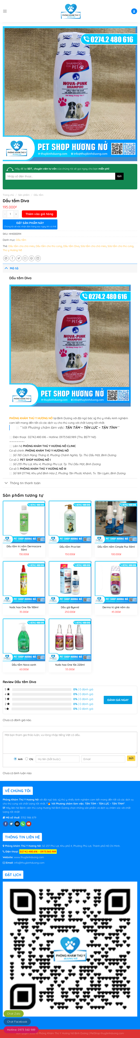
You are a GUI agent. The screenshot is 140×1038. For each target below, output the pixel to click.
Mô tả (10, 268)
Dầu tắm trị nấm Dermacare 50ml (24, 548)
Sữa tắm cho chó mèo (93, 246)
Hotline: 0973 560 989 (21, 1029)
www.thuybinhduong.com (29, 857)
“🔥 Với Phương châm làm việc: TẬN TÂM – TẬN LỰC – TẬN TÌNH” (85, 803)
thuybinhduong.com (112, 1033)
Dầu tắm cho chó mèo (21, 246)
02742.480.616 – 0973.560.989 (38, 851)
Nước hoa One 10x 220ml (70, 664)
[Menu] (5, 11)
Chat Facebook (17, 1021)
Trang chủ (8, 194)
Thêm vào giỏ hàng (39, 214)
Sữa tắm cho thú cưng (120, 246)
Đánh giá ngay (118, 700)
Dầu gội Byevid (70, 607)
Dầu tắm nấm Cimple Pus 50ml (116, 546)
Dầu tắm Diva (71, 246)
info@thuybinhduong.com (29, 862)
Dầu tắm (38, 194)
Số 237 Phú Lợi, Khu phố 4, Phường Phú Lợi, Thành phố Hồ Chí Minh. (80, 846)
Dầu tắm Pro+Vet (70, 546)
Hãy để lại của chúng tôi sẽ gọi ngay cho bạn (62, 168)
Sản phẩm (24, 194)
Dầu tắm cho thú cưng (49, 246)
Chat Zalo (13, 1013)
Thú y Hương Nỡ (12, 250)
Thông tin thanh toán (21, 483)
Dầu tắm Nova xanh (24, 664)
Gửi (131, 758)
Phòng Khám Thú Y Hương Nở (21, 799)
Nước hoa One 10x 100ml (23, 607)
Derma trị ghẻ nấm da (116, 607)
